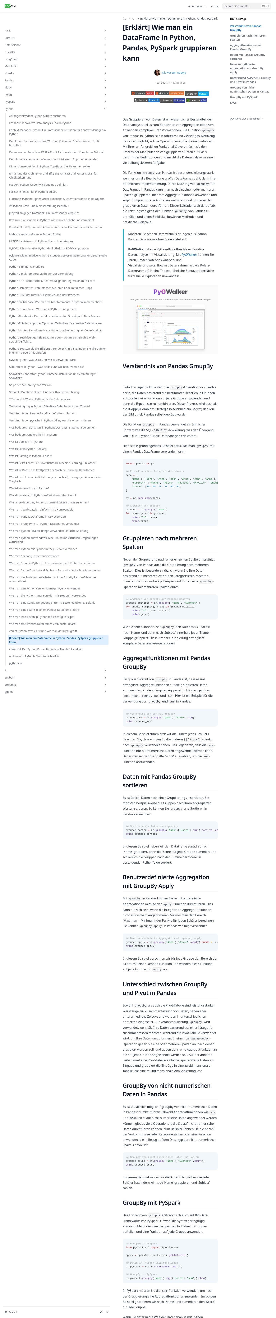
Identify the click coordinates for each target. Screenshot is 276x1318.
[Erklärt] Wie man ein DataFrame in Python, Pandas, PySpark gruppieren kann (23, 1143)
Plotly (24, 75)
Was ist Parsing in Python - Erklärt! (26, 779)
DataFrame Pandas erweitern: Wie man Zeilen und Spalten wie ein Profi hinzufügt (25, 151)
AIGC (24, 18)
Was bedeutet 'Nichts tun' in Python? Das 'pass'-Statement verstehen (25, 733)
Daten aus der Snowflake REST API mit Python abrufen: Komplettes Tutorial (24, 170)
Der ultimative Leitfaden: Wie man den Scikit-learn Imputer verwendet (24, 187)
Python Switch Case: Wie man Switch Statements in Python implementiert (25, 471)
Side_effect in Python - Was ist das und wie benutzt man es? (23, 608)
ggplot (24, 1210)
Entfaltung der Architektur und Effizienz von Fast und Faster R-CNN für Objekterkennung (25, 219)
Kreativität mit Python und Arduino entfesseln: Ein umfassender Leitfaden (25, 323)
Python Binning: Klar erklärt (22, 397)
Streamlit (24, 1203)
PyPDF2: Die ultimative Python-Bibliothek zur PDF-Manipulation (23, 365)
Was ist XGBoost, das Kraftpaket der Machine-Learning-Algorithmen (24, 808)
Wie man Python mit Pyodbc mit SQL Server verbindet (23, 959)
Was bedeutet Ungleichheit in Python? (24, 746)
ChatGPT (24, 25)
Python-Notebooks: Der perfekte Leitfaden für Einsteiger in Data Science (25, 501)
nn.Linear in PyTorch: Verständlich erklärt (22, 1173)
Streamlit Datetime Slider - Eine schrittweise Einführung (25, 653)
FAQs (233, 102)
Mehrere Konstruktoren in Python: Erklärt (25, 336)
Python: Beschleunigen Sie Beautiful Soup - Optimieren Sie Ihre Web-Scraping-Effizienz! (25, 552)
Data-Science (24, 32)
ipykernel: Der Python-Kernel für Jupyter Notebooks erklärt (23, 1160)
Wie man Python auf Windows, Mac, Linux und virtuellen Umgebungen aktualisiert (25, 942)
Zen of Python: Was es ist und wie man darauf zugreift (25, 1125)
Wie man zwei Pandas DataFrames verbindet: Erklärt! (23, 1110)
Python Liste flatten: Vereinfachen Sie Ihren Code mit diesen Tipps (23, 440)
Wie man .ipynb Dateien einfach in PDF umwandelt (25, 881)
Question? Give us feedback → (246, 118)
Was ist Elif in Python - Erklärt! (23, 768)
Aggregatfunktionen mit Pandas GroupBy (246, 47)
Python (24, 96)
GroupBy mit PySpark (244, 97)
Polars (24, 82)
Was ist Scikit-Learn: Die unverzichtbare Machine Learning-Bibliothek (24, 792)
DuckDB (24, 40)
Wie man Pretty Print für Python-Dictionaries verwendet (24, 910)
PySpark (24, 89)
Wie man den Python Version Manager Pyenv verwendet (24, 1035)
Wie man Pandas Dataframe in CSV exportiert (20, 894)
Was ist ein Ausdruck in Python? (23, 840)
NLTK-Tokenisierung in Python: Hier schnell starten (23, 350)
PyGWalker (201, 173)
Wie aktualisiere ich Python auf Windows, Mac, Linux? (25, 853)
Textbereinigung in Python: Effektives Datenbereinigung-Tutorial (21, 685)
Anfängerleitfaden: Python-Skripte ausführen (25, 105)
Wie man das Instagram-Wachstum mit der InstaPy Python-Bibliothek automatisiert (25, 1017)
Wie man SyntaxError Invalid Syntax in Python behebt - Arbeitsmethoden (25, 1000)
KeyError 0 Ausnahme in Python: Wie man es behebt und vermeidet (24, 308)
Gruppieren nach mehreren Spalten (248, 37)
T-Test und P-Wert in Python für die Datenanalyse (21, 668)
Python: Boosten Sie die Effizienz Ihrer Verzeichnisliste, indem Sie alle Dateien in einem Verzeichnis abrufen (25, 574)
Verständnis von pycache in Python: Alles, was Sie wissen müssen (24, 718)
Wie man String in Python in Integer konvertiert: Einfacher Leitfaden (25, 985)
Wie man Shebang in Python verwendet (22, 972)
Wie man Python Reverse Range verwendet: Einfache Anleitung (24, 925)
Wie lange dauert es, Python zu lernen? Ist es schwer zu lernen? (24, 868)
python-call (16, 1182)
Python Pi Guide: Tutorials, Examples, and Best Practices (25, 455)
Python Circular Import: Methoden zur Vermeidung (24, 410)
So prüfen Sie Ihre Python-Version (25, 640)
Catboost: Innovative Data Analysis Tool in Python (25, 116)
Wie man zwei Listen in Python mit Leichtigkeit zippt (23, 1095)
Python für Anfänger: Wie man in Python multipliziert (25, 486)
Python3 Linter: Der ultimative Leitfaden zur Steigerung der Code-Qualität (24, 533)
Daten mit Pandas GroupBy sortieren (247, 57)
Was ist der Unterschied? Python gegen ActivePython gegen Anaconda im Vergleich (24, 825)
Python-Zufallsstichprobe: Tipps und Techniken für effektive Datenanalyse (25, 516)
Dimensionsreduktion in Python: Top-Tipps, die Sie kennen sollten (25, 202)
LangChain (24, 47)
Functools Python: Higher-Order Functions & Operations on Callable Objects (25, 265)
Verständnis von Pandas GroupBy (245, 28)
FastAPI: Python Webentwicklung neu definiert (22, 237)
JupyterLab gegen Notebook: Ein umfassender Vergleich (23, 293)
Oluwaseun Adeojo (142, 52)
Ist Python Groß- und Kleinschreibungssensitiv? (25, 280)
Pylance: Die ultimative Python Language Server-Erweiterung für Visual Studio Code (25, 382)
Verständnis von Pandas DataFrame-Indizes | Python (24, 703)
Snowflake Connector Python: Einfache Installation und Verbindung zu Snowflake (25, 625)
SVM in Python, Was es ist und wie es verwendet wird (25, 593)
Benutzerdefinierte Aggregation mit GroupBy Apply (247, 68)
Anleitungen (198, 6)
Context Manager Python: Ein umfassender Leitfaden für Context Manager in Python (25, 132)
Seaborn (24, 1196)
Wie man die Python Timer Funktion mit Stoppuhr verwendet (25, 1050)
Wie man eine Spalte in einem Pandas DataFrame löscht (25, 1080)
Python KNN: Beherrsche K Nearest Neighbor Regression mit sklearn (24, 425)
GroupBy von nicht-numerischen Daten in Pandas (249, 89)
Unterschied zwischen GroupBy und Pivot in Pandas (250, 80)
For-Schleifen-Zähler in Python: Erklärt (23, 250)
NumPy (24, 61)
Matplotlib (24, 54)
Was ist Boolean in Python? (20, 757)
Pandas (24, 68)
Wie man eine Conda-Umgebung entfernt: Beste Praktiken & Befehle (25, 1065)
